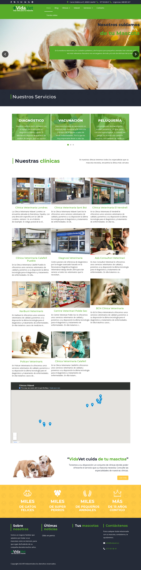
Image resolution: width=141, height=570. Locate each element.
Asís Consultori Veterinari (110, 258)
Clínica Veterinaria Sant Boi (70, 207)
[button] (5, 54)
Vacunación (70, 120)
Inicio (48, 8)
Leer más (123, 478)
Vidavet (77, 8)
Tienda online (51, 15)
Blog (56, 8)
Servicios (88, 8)
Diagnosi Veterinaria (70, 258)
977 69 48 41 (104, 2)
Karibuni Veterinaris (31, 311)
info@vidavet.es (112, 543)
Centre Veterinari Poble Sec (70, 311)
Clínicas (66, 8)
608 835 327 (126, 2)
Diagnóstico (31, 120)
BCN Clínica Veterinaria (110, 308)
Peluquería (110, 120)
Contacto (100, 8)
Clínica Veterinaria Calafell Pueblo (31, 259)
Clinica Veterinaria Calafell (70, 361)
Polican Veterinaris (31, 361)
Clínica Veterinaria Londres (31, 207)
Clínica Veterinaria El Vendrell (109, 207)
